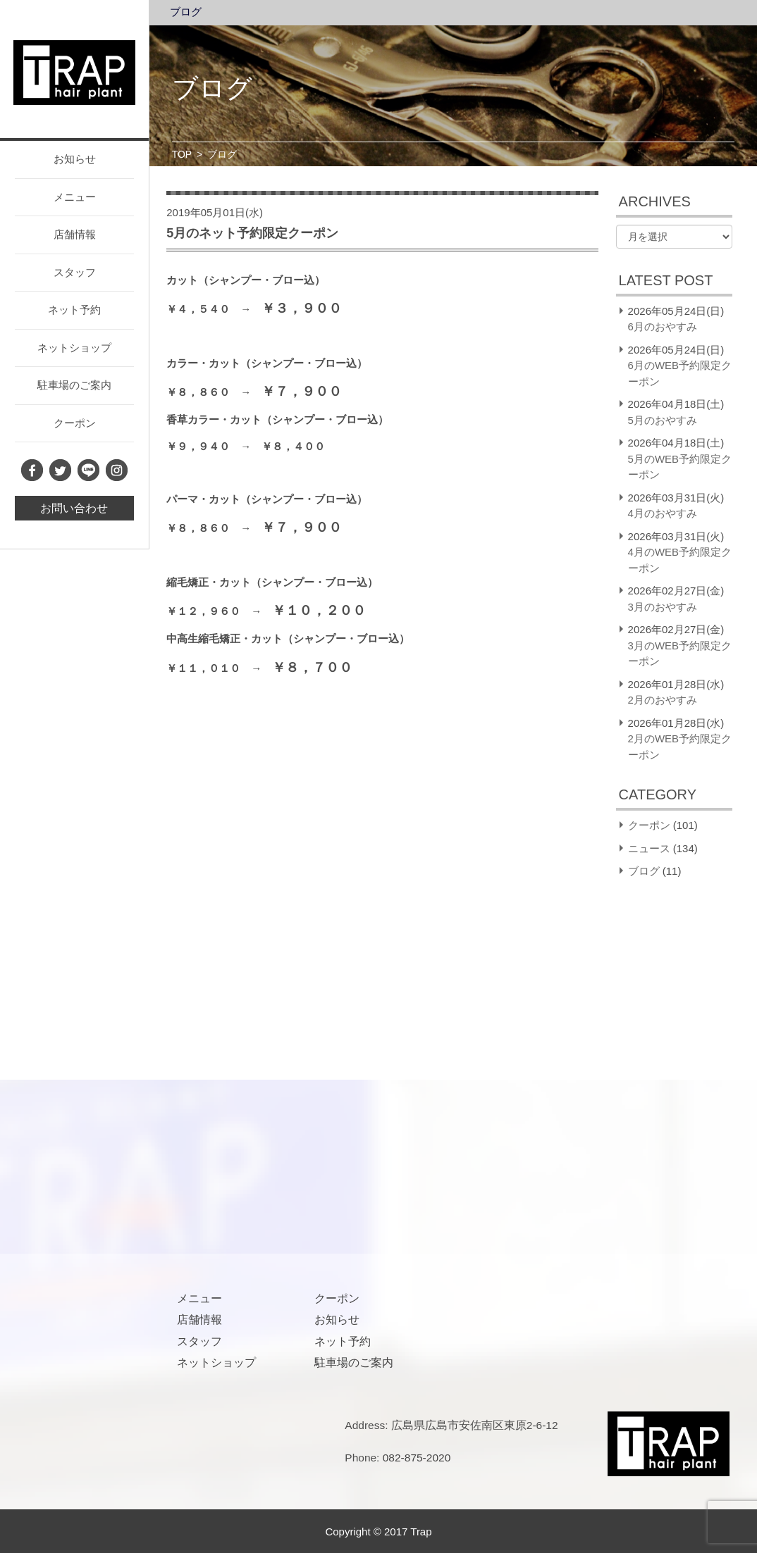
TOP (182, 154)
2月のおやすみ (662, 700)
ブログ (186, 12)
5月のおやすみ (662, 420)
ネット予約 (74, 310)
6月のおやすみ (662, 326)
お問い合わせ (74, 508)
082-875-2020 (417, 1458)
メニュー (75, 197)
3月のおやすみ (662, 607)
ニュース (649, 848)
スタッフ (75, 272)
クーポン (75, 423)
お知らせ (75, 159)
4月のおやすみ (662, 513)
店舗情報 (75, 234)
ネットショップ (74, 348)
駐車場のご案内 (74, 385)
